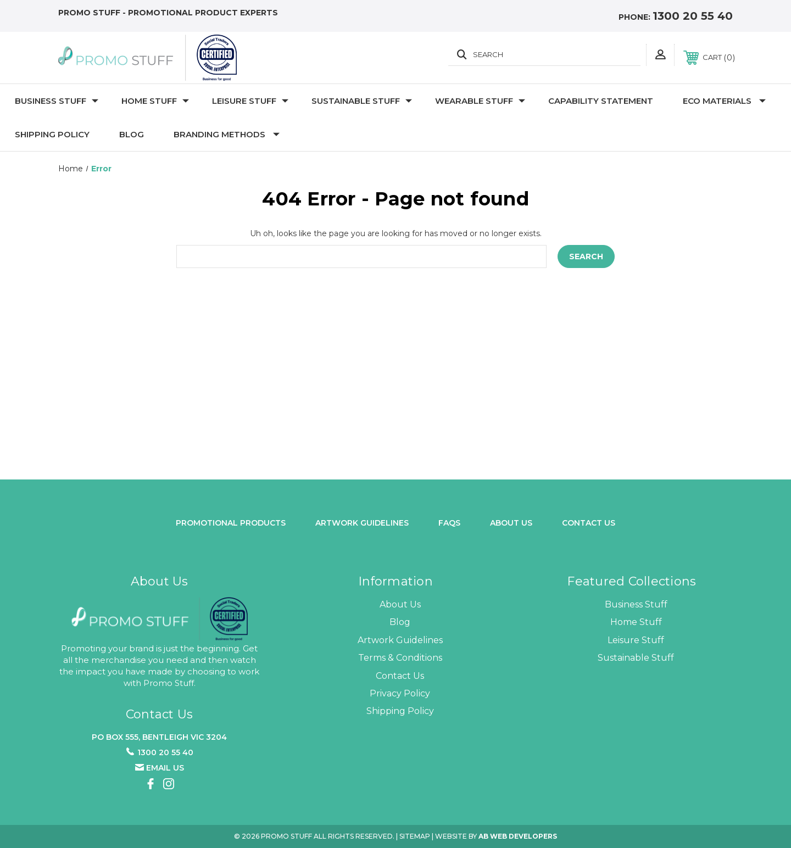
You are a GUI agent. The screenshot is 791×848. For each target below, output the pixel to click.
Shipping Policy (52, 134)
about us (511, 523)
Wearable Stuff (480, 101)
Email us (165, 768)
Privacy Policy (400, 693)
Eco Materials (724, 101)
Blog (131, 134)
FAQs (449, 523)
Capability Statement (600, 101)
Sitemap (414, 836)
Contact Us (588, 523)
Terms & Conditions (400, 657)
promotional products (231, 523)
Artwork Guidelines (362, 523)
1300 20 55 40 (693, 16)
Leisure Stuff (250, 101)
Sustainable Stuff (361, 101)
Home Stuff (155, 101)
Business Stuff (56, 101)
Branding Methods (227, 134)
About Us (400, 604)
